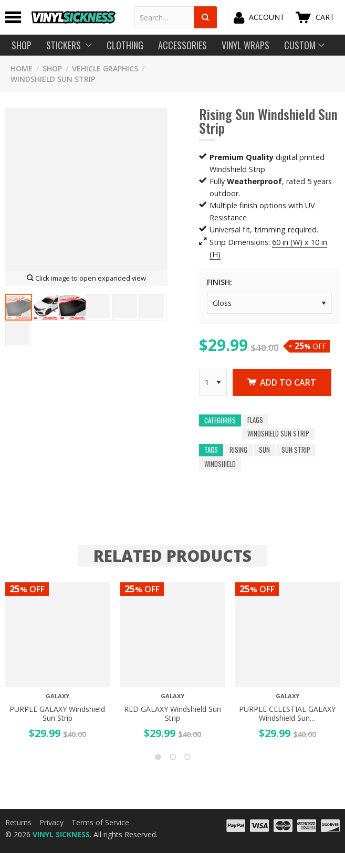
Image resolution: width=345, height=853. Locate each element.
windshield (220, 464)
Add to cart (282, 382)
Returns (18, 822)
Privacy (51, 822)
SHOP (52, 68)
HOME (22, 68)
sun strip (295, 450)
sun (264, 450)
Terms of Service (100, 822)
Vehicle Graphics (105, 68)
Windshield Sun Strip (53, 79)
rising (238, 450)
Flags (255, 420)
